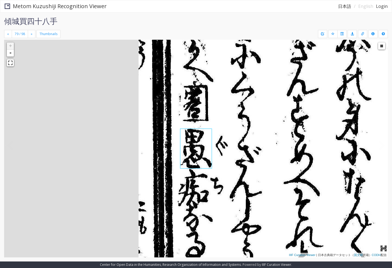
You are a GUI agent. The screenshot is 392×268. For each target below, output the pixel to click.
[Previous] (8, 34)
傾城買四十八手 (30, 21)
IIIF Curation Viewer (302, 255)
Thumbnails (48, 34)
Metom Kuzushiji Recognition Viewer (56, 6)
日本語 (344, 6)
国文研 (358, 255)
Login (382, 6)
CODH (376, 255)
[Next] (31, 34)
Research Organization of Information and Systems (202, 264)
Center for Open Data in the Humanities (130, 264)
